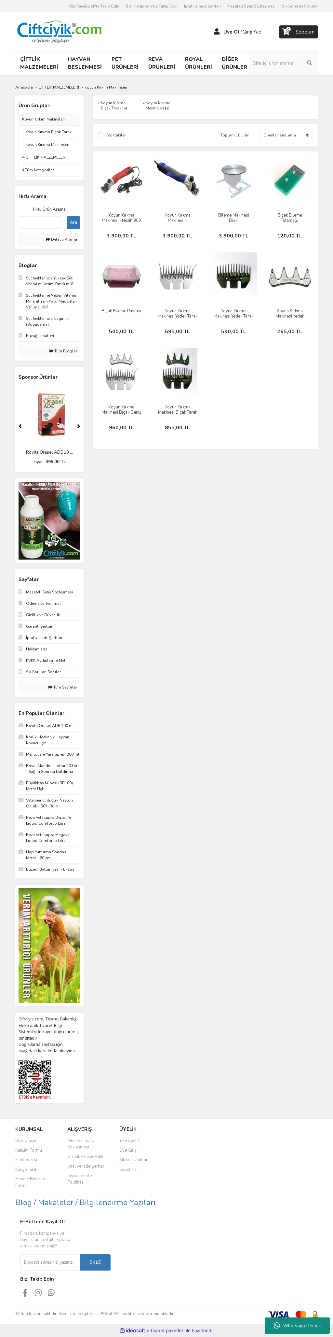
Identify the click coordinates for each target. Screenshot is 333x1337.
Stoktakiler (116, 135)
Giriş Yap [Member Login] (252, 32)
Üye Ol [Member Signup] (231, 32)
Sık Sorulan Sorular (300, 6)
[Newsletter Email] (50, 1262)
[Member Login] (217, 32)
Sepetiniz (128, 1170)
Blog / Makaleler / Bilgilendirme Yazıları (85, 1202)
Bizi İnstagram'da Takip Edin (152, 6)
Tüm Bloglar (63, 351)
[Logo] (59, 31)
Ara (73, 222)
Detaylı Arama (61, 239)
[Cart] (298, 31)
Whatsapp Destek (297, 1325)
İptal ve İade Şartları (202, 6)
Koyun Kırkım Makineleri (106, 87)
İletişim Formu (28, 1150)
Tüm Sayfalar (62, 687)
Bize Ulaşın (25, 1141)
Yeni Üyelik (129, 1141)
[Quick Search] (40, 222)
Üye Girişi (128, 1150)
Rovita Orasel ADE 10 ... (49, 452)
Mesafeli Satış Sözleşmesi (251, 6)
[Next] (78, 426)
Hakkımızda (26, 1160)
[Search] (283, 63)
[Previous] (20, 426)
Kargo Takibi (27, 1170)
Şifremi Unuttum (134, 1160)
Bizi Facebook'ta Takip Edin (94, 6)
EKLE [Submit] (95, 1262)
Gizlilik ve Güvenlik (85, 1156)
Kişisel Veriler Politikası (80, 1179)
